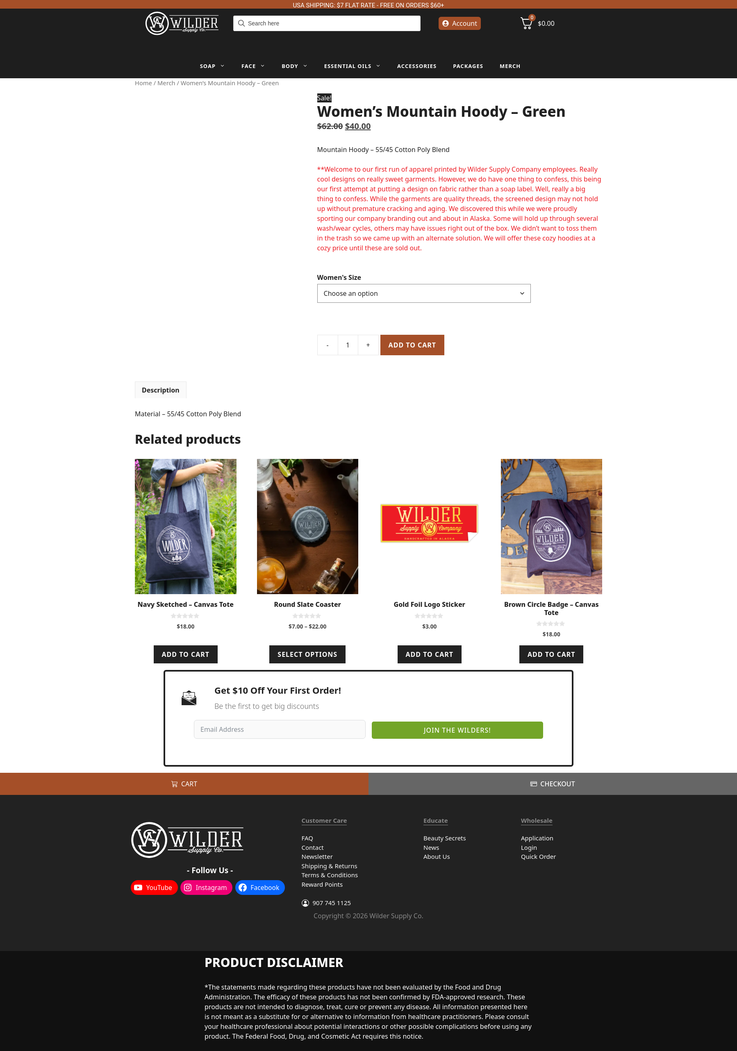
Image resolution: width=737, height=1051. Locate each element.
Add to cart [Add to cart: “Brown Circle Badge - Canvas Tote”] (551, 654)
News (431, 847)
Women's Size (339, 277)
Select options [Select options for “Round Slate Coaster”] (307, 654)
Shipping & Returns (329, 866)
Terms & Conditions (330, 875)
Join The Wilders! (457, 730)
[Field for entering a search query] (327, 23)
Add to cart (412, 345)
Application (537, 838)
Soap (216, 66)
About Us (436, 856)
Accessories (417, 66)
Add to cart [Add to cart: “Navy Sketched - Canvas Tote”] (185, 654)
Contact (313, 847)
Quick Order (538, 856)
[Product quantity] (348, 345)
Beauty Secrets (444, 838)
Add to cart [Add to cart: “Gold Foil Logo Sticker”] (429, 654)
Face (257, 66)
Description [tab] (161, 390)
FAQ (308, 838)
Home (143, 83)
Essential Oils (356, 66)
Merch (510, 66)
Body (299, 66)
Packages (468, 66)
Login (529, 847)
